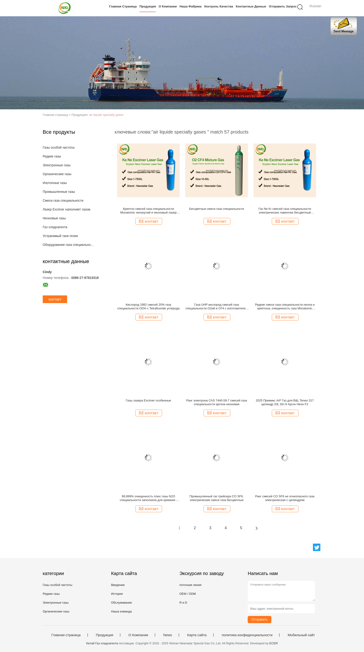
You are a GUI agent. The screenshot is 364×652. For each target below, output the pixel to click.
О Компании (168, 6)
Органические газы (57, 174)
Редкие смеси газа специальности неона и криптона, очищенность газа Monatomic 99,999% (285, 306)
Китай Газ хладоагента (102, 643)
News (167, 635)
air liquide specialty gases (106, 115)
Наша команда (121, 611)
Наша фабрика (191, 6)
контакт (55, 299)
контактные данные (251, 6)
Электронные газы (57, 165)
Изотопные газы (55, 183)
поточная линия (190, 585)
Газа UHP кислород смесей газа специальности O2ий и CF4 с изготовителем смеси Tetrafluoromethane (216, 306)
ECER (273, 643)
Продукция (148, 6)
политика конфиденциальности (247, 635)
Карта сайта (197, 635)
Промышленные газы (59, 192)
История (117, 593)
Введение (118, 585)
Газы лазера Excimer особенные (148, 400)
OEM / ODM (187, 593)
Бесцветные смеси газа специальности (216, 209)
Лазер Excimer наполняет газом (66, 209)
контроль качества (218, 6)
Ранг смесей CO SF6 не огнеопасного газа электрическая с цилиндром (285, 498)
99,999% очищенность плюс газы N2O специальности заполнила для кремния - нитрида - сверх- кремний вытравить (148, 498)
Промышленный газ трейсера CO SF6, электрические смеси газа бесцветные (217, 498)
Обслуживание (121, 602)
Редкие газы (52, 156)
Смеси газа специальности (63, 200)
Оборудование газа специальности (69, 245)
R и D (183, 602)
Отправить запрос (283, 6)
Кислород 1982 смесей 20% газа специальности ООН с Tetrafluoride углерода (148, 306)
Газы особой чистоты (59, 147)
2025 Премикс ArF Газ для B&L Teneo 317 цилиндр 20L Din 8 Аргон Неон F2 (285, 402)
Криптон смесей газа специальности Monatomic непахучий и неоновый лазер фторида (148, 210)
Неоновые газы (54, 218)
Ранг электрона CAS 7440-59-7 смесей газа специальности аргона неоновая (216, 402)
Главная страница (123, 6)
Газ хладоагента (55, 227)
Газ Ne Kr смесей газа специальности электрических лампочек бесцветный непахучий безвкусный (284, 210)
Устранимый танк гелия (60, 236)
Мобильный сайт (301, 635)
